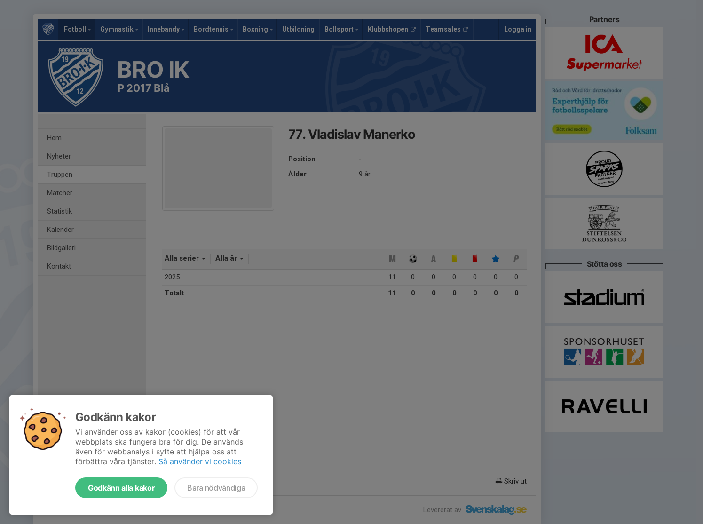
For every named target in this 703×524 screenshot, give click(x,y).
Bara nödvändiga (216, 487)
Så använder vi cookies (199, 461)
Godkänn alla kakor (121, 487)
